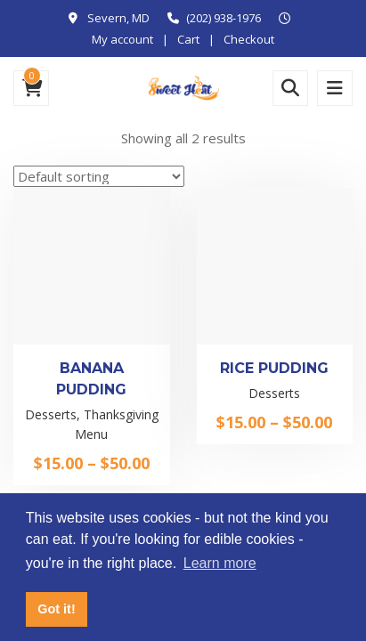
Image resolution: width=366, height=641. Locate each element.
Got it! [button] (56, 609)
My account (122, 39)
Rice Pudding (274, 368)
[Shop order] (98, 176)
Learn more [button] (219, 563)
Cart (188, 39)
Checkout (249, 39)
